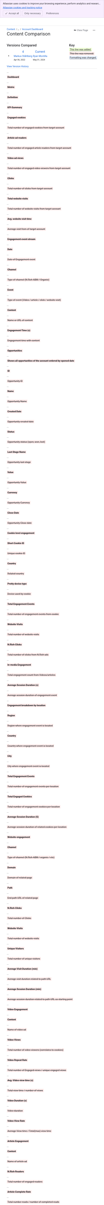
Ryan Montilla (40, 38)
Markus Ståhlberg (23, 38)
